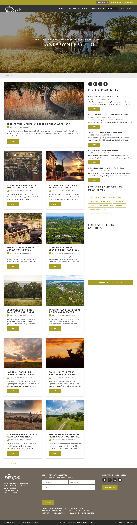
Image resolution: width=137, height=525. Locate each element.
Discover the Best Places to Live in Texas (105, 132)
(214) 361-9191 (9, 490)
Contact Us (125, 8)
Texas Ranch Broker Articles (101, 214)
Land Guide (87, 511)
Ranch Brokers (74, 511)
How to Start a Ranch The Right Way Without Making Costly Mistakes (64, 435)
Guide (111, 8)
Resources (120, 205)
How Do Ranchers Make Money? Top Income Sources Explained (20, 248)
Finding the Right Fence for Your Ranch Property (108, 114)
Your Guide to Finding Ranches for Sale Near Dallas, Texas (21, 311)
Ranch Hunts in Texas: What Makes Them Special (64, 373)
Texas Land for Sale (72, 508)
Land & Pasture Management (100, 201)
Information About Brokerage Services (83, 522)
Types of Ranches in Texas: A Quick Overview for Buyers (65, 311)
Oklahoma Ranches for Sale (54, 511)
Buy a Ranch (75, 513)
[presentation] (56, 494)
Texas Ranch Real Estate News (101, 218)
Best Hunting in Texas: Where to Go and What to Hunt (38, 124)
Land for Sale (119, 201)
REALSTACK (130, 522)
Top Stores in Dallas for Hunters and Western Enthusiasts (22, 186)
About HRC (98, 8)
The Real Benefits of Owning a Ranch (103, 150)
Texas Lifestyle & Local (98, 209)
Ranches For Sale (77, 8)
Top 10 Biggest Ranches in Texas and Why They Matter (22, 435)
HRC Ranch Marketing (98, 197)
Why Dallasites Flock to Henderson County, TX (63, 186)
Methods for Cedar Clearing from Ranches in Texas (64, 248)
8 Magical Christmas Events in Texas (103, 97)
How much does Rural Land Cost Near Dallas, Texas (21, 373)
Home (61, 8)
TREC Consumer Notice (65, 522)
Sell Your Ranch (61, 513)
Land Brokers (88, 513)
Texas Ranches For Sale (52, 508)
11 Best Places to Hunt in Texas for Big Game (106, 168)
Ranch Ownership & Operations (101, 205)
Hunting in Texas (115, 197)
